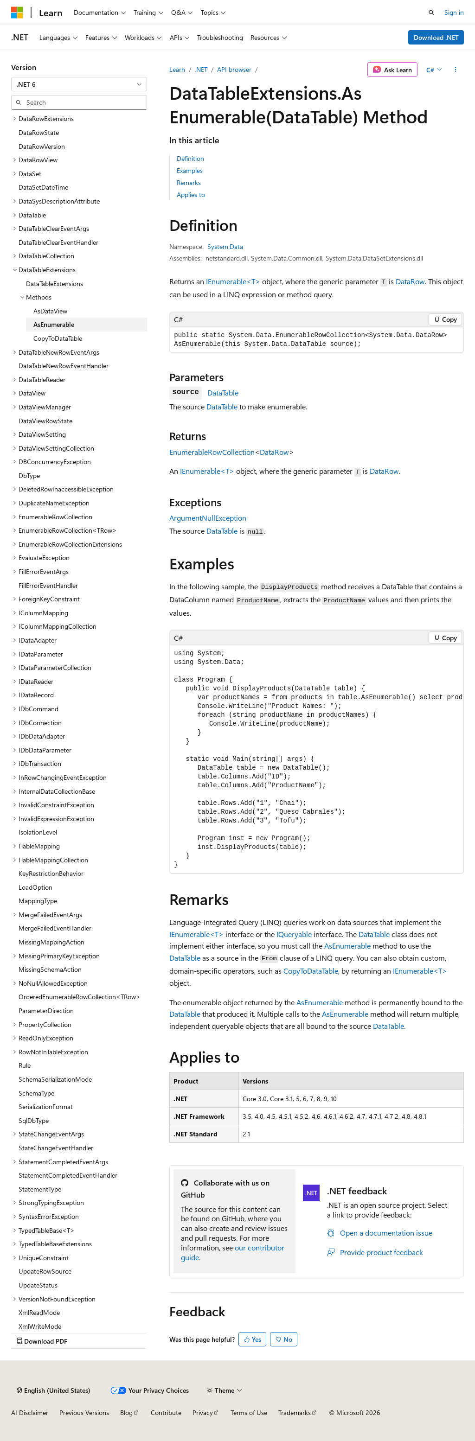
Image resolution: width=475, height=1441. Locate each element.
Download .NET (436, 37)
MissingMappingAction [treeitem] (51, 941)
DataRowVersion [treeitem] (42, 146)
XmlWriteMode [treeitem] (40, 1326)
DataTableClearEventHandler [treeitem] (58, 242)
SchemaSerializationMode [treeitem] (55, 1079)
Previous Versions (84, 1412)
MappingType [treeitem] (38, 900)
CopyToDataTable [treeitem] (57, 338)
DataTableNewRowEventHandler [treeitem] (64, 365)
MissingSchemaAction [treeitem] (50, 969)
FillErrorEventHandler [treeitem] (48, 585)
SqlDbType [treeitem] (34, 1120)
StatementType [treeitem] (40, 1189)
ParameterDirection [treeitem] (46, 1010)
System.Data (225, 246)
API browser (234, 69)
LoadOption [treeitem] (35, 887)
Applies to (191, 194)
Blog (126, 1412)
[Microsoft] (17, 12)
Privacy (203, 1412)
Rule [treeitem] (25, 1065)
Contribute (166, 1412)
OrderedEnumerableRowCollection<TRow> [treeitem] (80, 996)
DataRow (410, 281)
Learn (177, 69)
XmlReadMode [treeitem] (39, 1312)
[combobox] (79, 84)
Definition (190, 158)
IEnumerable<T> (233, 281)
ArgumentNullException (207, 518)
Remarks (189, 182)
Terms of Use (249, 1412)
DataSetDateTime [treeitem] (43, 187)
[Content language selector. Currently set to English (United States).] (53, 1390)
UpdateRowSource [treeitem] (45, 1271)
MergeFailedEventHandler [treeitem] (55, 928)
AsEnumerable (347, 945)
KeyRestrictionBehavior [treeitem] (51, 873)
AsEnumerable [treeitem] (53, 324)
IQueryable (294, 934)
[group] (316, 759)
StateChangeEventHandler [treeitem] (56, 1147)
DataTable (222, 392)
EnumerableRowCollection (212, 452)
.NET (201, 69)
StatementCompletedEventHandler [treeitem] (68, 1175)
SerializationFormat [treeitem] (46, 1106)
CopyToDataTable (310, 971)
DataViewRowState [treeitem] (45, 420)
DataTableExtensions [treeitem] (54, 283)
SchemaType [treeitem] (36, 1093)
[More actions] (456, 69)
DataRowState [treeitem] (39, 132)
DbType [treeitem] (29, 475)
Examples (190, 170)
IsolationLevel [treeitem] (38, 832)
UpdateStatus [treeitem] (38, 1285)
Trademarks (294, 1412)
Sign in (454, 12)
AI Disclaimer (29, 1412)
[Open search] (431, 12)
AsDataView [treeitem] (50, 310)
